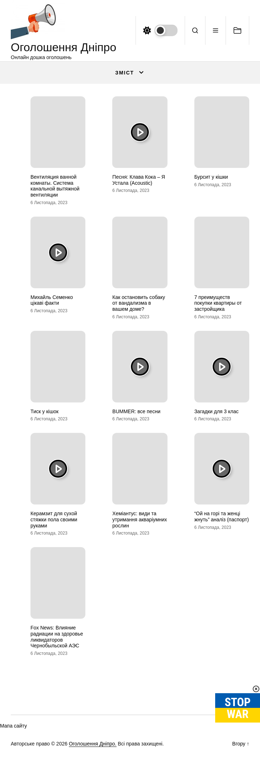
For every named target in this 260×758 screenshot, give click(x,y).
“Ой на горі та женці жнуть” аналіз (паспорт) (221, 516)
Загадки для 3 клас (216, 411)
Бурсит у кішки (211, 177)
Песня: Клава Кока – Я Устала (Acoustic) (138, 180)
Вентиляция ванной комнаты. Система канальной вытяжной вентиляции (55, 186)
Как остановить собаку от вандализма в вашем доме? (138, 303)
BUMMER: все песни (136, 411)
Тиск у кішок (44, 411)
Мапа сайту (13, 726)
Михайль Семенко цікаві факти (51, 300)
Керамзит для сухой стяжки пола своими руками (53, 519)
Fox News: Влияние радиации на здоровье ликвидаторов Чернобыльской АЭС (56, 636)
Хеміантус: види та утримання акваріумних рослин (139, 519)
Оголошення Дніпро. (93, 744)
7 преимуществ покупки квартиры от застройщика (218, 303)
